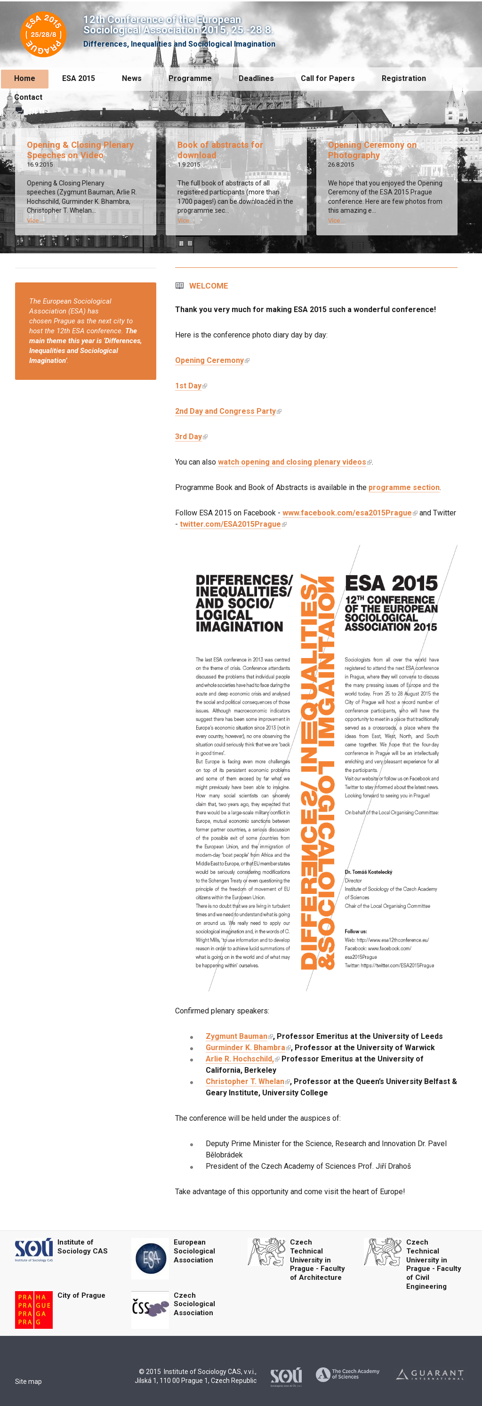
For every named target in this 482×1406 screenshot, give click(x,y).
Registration (404, 78)
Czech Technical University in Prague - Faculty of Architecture (317, 1260)
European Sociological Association (194, 1251)
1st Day (188, 385)
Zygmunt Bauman (236, 1036)
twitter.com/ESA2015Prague (230, 524)
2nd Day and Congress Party (225, 411)
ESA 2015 (78, 78)
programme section (404, 487)
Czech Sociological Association (194, 1304)
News (132, 78)
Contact (28, 97)
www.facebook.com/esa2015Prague (347, 512)
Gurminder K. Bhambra (245, 1047)
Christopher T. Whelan (245, 1081)
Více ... (35, 220)
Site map (28, 1381)
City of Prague (81, 1295)
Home (24, 78)
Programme (190, 78)
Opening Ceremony (209, 360)
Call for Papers (328, 78)
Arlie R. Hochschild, (240, 1058)
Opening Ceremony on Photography (372, 150)
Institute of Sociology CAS (82, 1246)
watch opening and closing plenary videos (292, 462)
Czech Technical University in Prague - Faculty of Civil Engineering (433, 1264)
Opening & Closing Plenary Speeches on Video (80, 150)
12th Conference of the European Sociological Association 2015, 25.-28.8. (178, 25)
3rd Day (188, 436)
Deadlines (256, 78)
